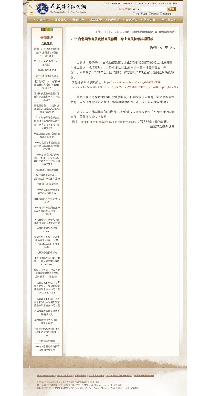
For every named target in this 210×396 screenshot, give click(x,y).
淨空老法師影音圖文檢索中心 (119, 375)
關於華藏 (59, 19)
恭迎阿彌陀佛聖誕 (47, 70)
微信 (154, 3)
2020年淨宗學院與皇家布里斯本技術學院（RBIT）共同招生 (47, 210)
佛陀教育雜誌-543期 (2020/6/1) (47, 230)
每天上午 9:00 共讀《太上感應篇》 (47, 63)
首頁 (100, 32)
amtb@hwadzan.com (99, 385)
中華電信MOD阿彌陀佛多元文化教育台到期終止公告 (47, 332)
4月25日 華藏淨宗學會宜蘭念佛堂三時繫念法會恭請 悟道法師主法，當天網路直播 (47, 122)
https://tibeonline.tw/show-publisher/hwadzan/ (108, 121)
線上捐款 (173, 3)
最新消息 (77, 19)
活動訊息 (119, 32)
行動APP (116, 3)
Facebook (127, 3)
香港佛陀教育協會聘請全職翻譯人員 (47, 313)
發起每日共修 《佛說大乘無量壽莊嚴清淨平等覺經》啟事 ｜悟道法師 (47, 273)
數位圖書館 (171, 19)
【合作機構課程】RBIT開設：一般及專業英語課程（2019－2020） (47, 261)
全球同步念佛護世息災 (46, 75)
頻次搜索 (165, 14)
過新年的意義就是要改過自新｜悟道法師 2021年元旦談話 (47, 96)
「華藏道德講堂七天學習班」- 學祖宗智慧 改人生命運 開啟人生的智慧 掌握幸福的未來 (47, 159)
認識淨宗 (38, 19)
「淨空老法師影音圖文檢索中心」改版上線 (47, 191)
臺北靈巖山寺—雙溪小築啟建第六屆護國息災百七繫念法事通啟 (47, 108)
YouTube (139, 3)
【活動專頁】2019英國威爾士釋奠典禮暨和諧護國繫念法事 (47, 84)
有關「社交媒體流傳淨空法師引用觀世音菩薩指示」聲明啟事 (47, 52)
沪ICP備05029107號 (64, 388)
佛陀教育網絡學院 (96, 375)
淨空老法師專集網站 (46, 375)
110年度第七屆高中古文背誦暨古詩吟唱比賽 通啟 (47, 177)
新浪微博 (163, 3)
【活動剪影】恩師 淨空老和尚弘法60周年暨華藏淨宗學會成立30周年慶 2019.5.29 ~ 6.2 (47, 287)
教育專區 (150, 19)
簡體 (136, 14)
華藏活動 (131, 19)
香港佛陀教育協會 (65, 375)
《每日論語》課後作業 (46, 184)
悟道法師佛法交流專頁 (144, 375)
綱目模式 (154, 14)
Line (147, 3)
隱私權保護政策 (44, 388)
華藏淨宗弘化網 (58, 8)
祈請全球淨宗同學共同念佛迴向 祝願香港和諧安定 (47, 221)
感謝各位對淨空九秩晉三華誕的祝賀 (47, 321)
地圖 (98, 382)
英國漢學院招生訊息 (47, 252)
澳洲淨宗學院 (80, 375)
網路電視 (95, 19)
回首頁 (106, 3)
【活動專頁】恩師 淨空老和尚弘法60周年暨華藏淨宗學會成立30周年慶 (47, 302)
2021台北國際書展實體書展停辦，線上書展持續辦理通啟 (47, 145)
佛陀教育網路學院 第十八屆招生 (47, 200)
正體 (144, 14)
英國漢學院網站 (47, 341)
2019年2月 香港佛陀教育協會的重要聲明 (47, 348)
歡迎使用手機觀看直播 (46, 169)
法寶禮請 (113, 19)
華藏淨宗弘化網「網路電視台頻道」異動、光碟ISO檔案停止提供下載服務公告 (47, 242)
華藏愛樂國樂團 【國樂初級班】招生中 (47, 135)
